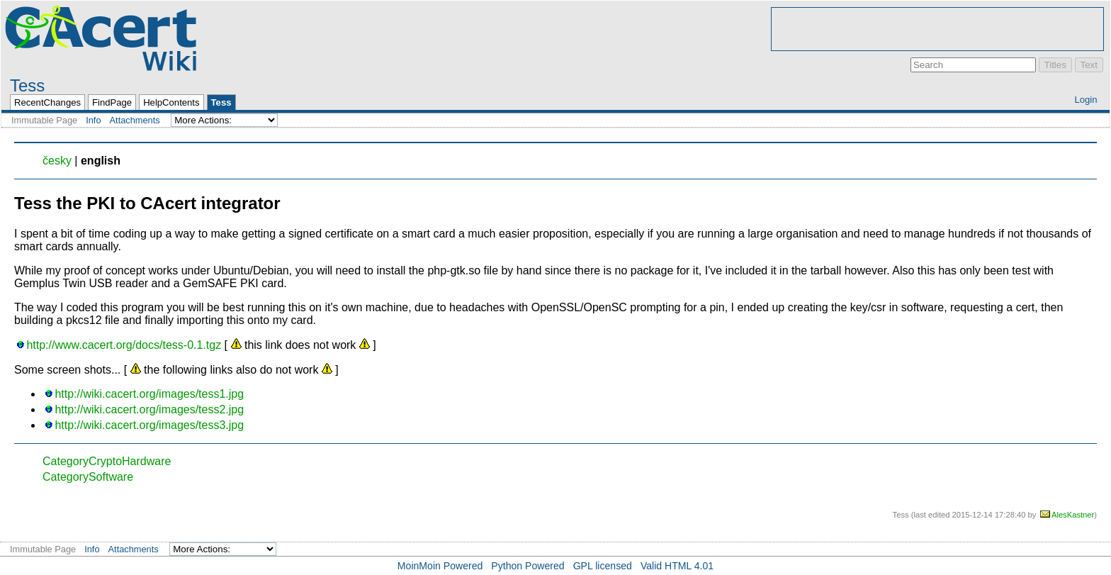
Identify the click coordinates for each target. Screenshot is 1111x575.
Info (93, 120)
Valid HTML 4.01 (677, 565)
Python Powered (527, 565)
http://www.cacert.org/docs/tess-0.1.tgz (123, 345)
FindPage (112, 102)
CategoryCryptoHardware (107, 461)
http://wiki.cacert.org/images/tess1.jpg (149, 394)
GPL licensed (602, 565)
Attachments (135, 120)
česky (57, 161)
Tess (27, 85)
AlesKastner (1072, 514)
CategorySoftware (88, 477)
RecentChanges (47, 102)
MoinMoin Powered (440, 565)
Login (1085, 99)
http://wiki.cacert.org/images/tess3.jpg (149, 425)
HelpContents (171, 102)
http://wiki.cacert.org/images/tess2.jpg (149, 409)
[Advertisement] (937, 29)
